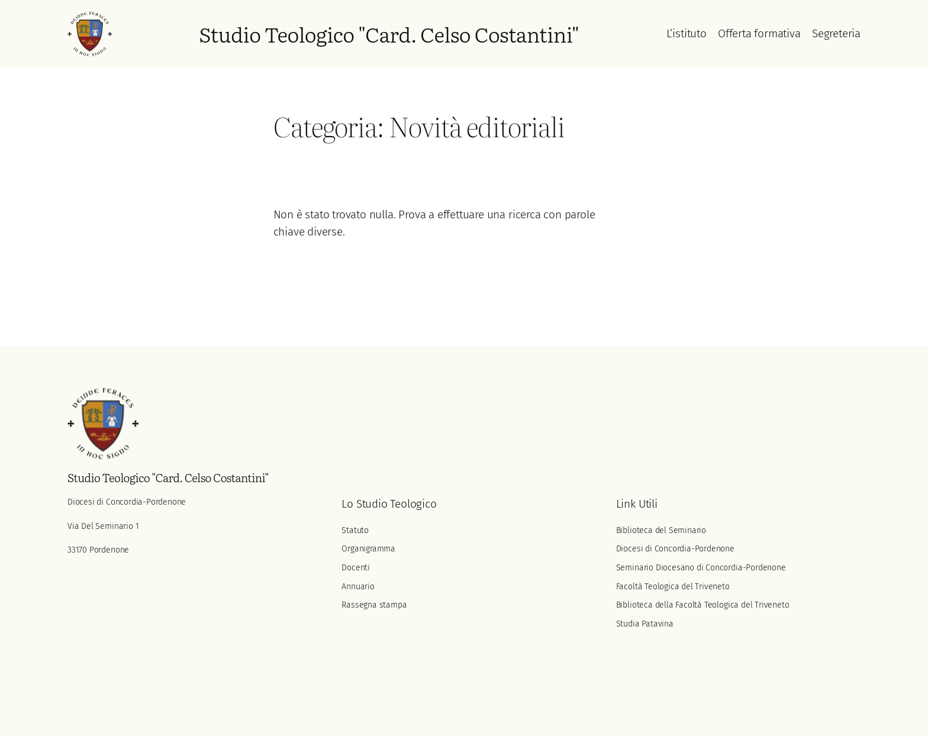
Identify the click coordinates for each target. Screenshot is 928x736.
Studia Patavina (645, 624)
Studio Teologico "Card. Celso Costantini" (389, 33)
